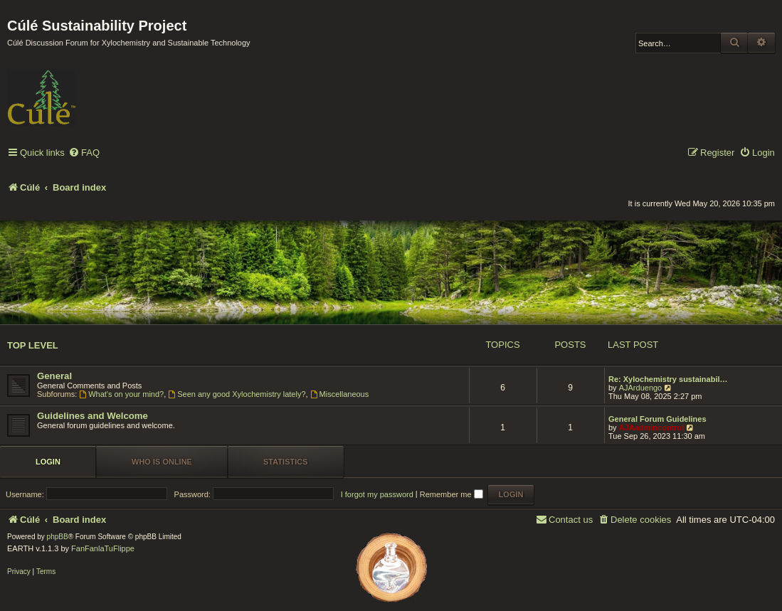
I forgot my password (377, 494)
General (54, 376)
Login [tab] (48, 461)
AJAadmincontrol (652, 427)
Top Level (32, 345)
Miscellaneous (339, 394)
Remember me (451, 494)
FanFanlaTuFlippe (102, 548)
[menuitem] (84, 153)
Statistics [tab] (285, 461)
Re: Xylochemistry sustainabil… (668, 379)
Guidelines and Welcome (92, 415)
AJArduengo (640, 387)
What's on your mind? (121, 394)
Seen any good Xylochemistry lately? (236, 394)
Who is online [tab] (162, 461)
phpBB (57, 537)
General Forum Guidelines (657, 419)
